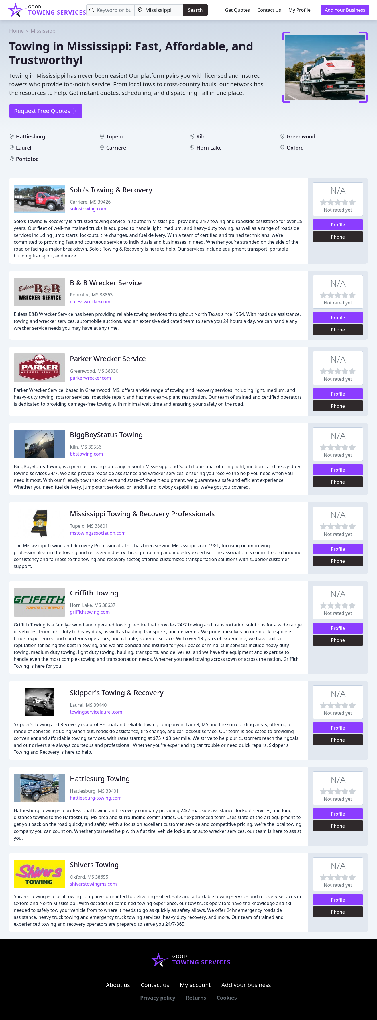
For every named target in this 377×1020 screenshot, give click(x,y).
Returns (196, 997)
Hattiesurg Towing (100, 778)
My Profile (299, 10)
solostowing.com (88, 209)
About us (118, 985)
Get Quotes (237, 10)
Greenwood (301, 136)
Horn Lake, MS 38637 (92, 605)
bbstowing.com (86, 454)
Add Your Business (345, 10)
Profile (338, 225)
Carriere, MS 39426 (90, 202)
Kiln (201, 136)
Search (195, 10)
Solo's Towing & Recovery (111, 189)
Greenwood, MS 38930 (94, 371)
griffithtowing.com (90, 612)
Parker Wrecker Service (108, 358)
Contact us (155, 985)
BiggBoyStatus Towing (106, 434)
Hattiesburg (31, 136)
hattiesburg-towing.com (96, 798)
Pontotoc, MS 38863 (91, 295)
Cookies (227, 997)
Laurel (24, 147)
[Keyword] (110, 10)
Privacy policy (157, 997)
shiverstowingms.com (93, 884)
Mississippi (44, 30)
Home (16, 30)
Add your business (246, 985)
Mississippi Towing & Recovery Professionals (142, 513)
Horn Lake (209, 147)
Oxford (295, 147)
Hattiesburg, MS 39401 (94, 791)
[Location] (158, 10)
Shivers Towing (94, 864)
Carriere (116, 147)
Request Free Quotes (45, 111)
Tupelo (114, 136)
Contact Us (269, 10)
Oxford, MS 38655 (89, 877)
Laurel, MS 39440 (88, 705)
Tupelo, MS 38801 (89, 526)
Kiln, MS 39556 (85, 447)
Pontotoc (27, 158)
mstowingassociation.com (98, 533)
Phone (338, 237)
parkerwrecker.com (90, 378)
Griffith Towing (94, 592)
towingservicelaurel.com (96, 712)
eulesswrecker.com (90, 301)
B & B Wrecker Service (106, 282)
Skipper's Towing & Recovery (117, 692)
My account (195, 985)
